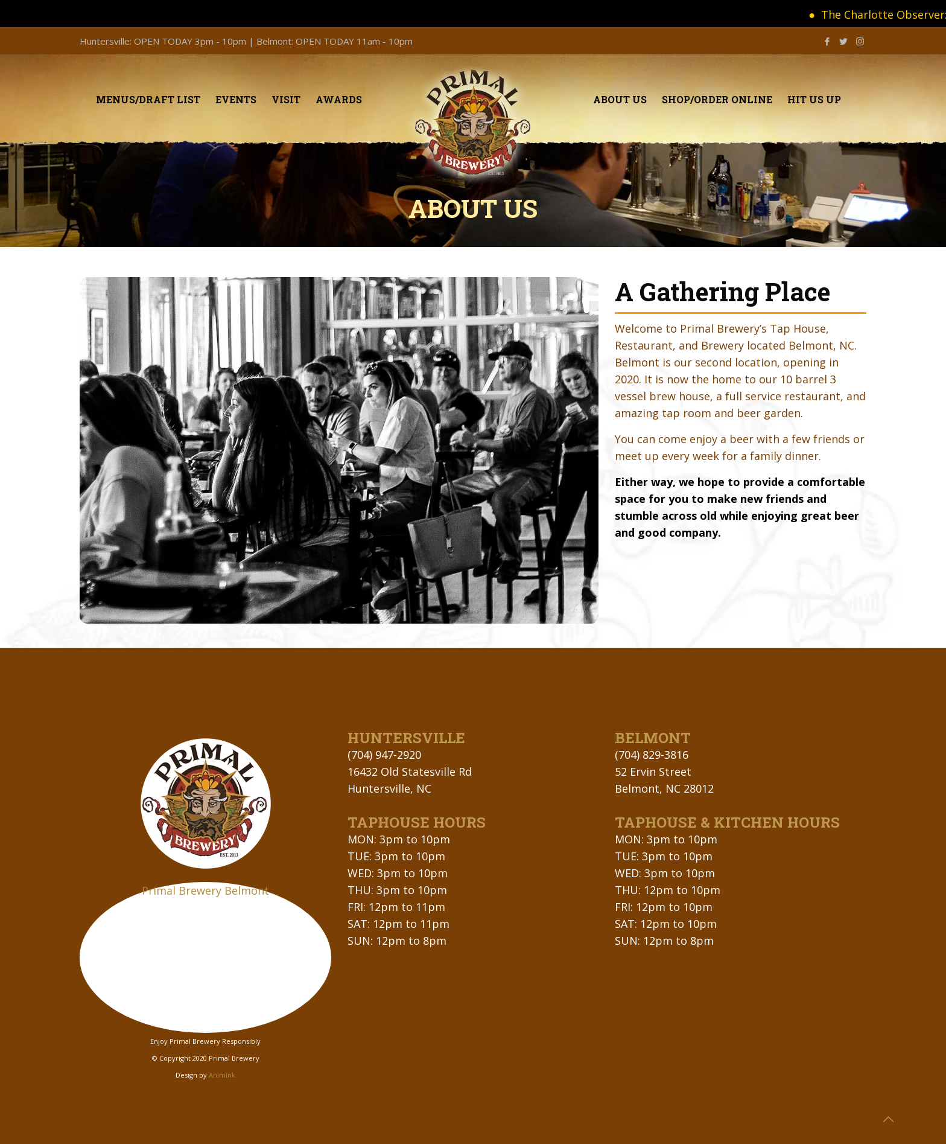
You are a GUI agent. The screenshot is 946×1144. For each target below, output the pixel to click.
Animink (222, 1074)
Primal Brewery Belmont (205, 890)
